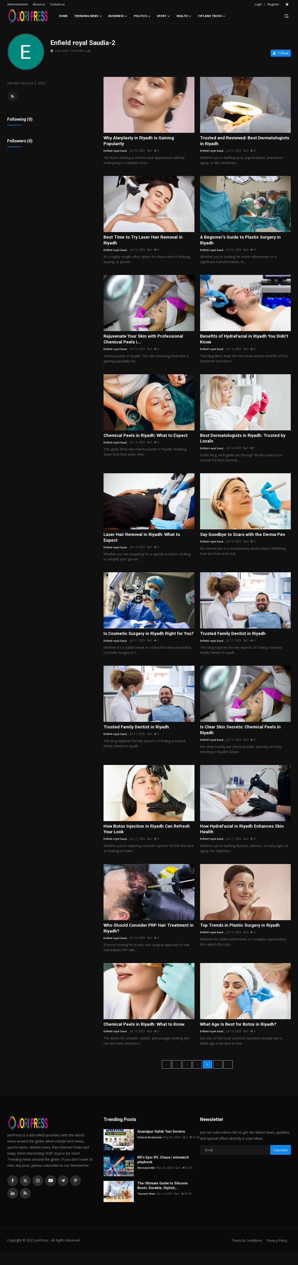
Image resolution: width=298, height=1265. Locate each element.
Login (258, 4)
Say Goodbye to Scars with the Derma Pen (245, 537)
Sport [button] (163, 16)
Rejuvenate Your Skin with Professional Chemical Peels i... (146, 340)
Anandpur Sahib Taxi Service (161, 1144)
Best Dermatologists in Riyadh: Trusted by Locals (245, 440)
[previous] (176, 1076)
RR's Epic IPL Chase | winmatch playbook (163, 1172)
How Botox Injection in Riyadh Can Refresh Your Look (140, 839)
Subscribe (280, 1162)
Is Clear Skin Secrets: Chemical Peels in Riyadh (242, 739)
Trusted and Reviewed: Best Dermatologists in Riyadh (230, 141)
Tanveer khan (146, 1206)
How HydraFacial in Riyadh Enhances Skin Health (244, 839)
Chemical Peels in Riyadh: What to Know (146, 1036)
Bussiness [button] (117, 16)
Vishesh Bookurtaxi (150, 1150)
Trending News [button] (88, 16)
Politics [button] (142, 16)
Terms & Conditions (245, 1252)
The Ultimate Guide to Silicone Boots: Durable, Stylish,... (162, 1197)
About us (39, 4)
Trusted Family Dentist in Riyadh (234, 637)
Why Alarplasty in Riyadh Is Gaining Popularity (141, 141)
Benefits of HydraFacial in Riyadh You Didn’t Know (240, 340)
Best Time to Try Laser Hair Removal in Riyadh (145, 241)
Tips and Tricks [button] (211, 16)
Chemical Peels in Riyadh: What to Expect (147, 437)
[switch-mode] (287, 4)
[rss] (25, 1205)
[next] (228, 1076)
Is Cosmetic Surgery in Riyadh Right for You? (146, 640)
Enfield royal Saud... (116, 151)
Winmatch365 (146, 1180)
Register (273, 4)
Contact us (57, 4)
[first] (166, 1076)
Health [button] (184, 16)
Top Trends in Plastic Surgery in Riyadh (242, 936)
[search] (286, 16)
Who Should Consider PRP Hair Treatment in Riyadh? (148, 939)
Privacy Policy (276, 1252)
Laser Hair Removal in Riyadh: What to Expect (144, 540)
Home (63, 16)
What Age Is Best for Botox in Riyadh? (240, 1036)
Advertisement (17, 4)
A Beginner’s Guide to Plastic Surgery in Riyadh (242, 241)
